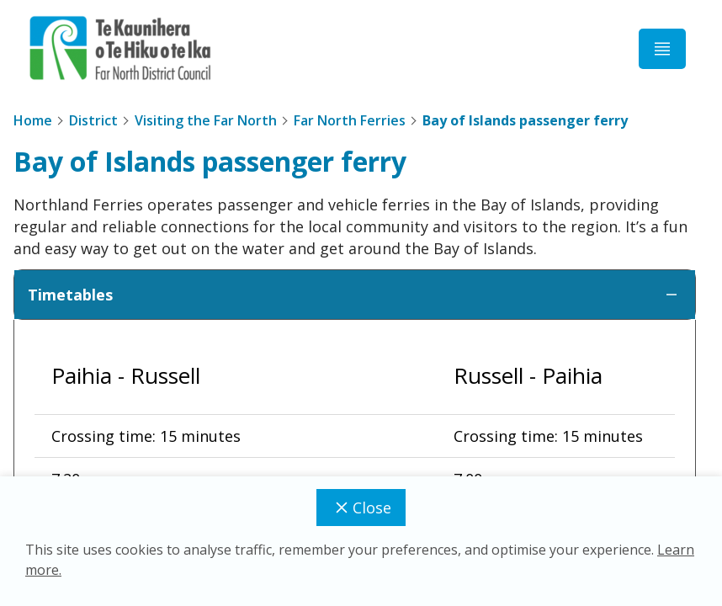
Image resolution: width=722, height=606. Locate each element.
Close (361, 507)
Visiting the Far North (206, 120)
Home (32, 120)
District (93, 120)
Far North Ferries (350, 120)
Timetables (355, 294)
